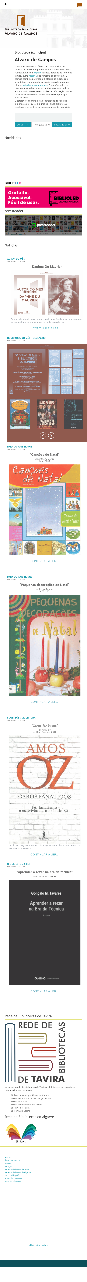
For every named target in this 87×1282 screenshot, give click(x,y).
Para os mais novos (19, 446)
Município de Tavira (13, 1181)
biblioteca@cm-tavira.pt (39, 1245)
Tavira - (5, 4)
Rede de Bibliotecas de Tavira (17, 1169)
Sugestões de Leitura (21, 717)
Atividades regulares (13, 1178)
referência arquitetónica (35, 85)
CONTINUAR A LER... (45, 561)
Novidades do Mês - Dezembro (26, 338)
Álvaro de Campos (12, 1160)
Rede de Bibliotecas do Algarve (18, 1172)
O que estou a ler (18, 864)
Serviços (8, 1166)
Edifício (8, 1163)
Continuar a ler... (47, 328)
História (8, 1157)
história (33, 76)
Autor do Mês (16, 258)
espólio (38, 73)
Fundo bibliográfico (13, 1175)
